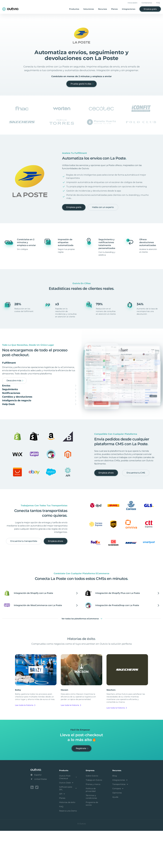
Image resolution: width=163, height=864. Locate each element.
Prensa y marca (93, 818)
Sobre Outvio (92, 809)
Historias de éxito (67, 836)
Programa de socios (92, 837)
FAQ (158, 3)
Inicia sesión (132, 3)
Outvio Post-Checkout (68, 810)
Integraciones (128, 9)
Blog (114, 809)
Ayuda (115, 830)
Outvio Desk (66, 816)
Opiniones (117, 826)
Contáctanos (147, 3)
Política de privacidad (91, 823)
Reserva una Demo (68, 844)
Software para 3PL (68, 821)
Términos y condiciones (91, 830)
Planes (114, 9)
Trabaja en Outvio (94, 814)
